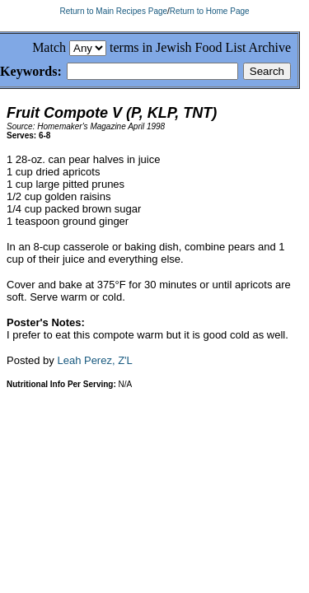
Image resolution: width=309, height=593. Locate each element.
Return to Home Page (210, 11)
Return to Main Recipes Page (113, 11)
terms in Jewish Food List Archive (200, 47)
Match (49, 47)
